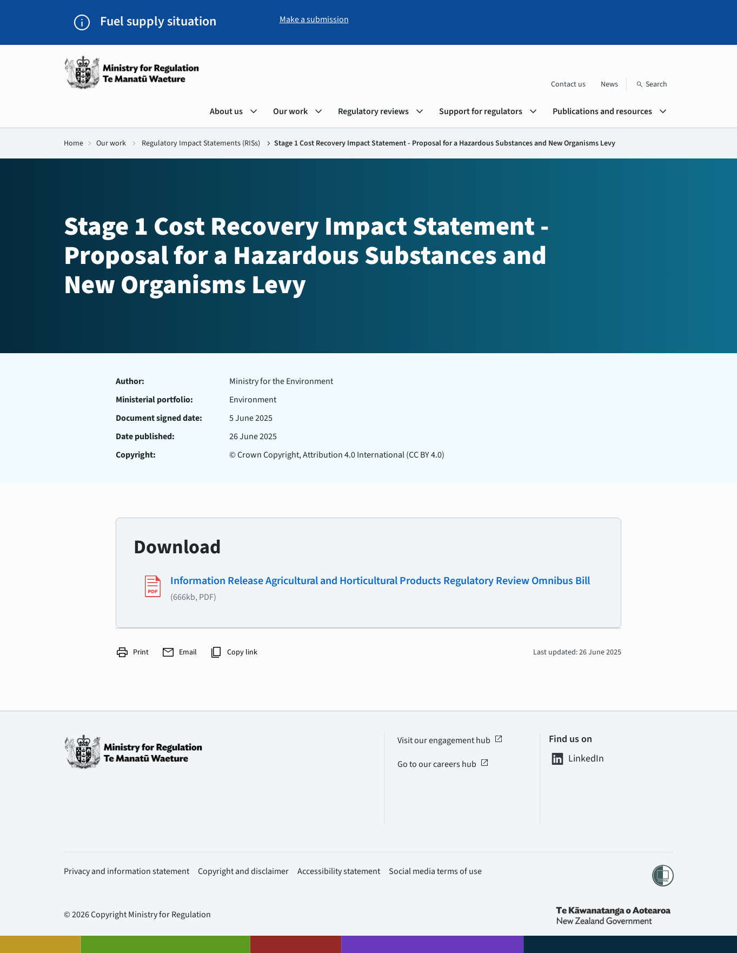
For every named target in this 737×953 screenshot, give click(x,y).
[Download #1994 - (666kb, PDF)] (368, 588)
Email (179, 652)
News (609, 84)
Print (132, 652)
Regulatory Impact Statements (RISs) (201, 143)
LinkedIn (576, 758)
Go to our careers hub (443, 764)
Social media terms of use (435, 871)
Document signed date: (159, 418)
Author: (130, 381)
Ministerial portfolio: (154, 400)
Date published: (145, 436)
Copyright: (136, 455)
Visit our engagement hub (450, 740)
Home (73, 143)
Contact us (568, 84)
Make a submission (314, 19)
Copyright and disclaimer (243, 871)
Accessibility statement (338, 871)
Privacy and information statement (126, 871)
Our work (111, 143)
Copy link (233, 652)
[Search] (651, 84)
